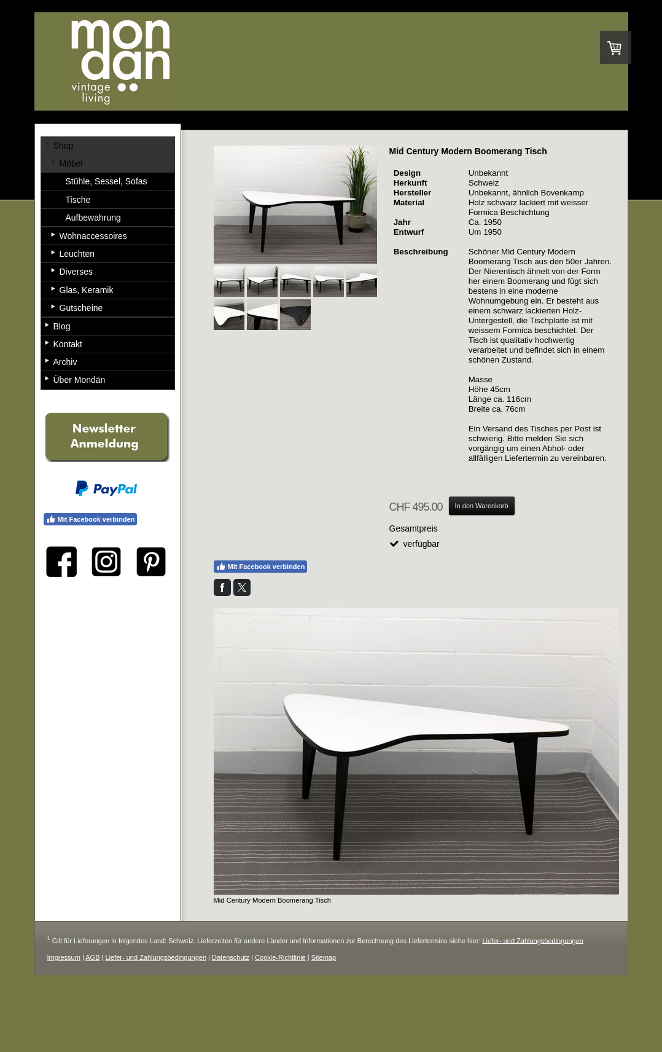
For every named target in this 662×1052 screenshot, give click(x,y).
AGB (92, 957)
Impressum (63, 957)
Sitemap (323, 957)
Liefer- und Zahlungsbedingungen (532, 940)
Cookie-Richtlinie (280, 957)
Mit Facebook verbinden (260, 566)
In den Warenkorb (481, 505)
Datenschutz (230, 957)
